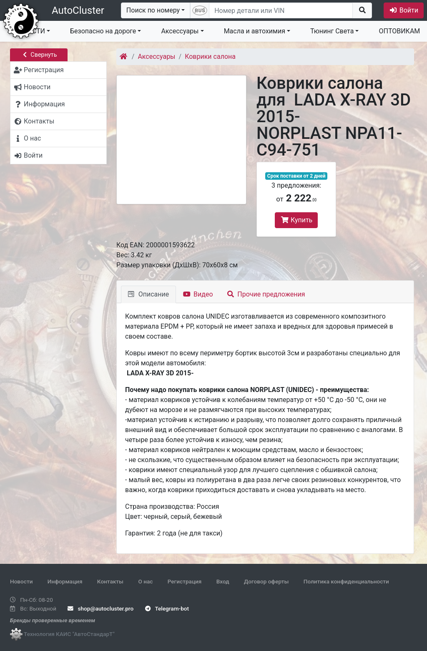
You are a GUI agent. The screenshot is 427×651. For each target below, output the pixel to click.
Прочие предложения (266, 294)
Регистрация (185, 581)
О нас (145, 581)
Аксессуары (179, 31)
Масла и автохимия (254, 31)
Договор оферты (266, 581)
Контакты (110, 581)
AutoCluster (78, 10)
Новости (21, 581)
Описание (148, 294)
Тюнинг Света (332, 31)
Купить (296, 220)
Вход (222, 581)
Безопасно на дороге (103, 31)
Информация (65, 581)
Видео (198, 294)
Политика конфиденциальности (346, 581)
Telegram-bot (167, 608)
